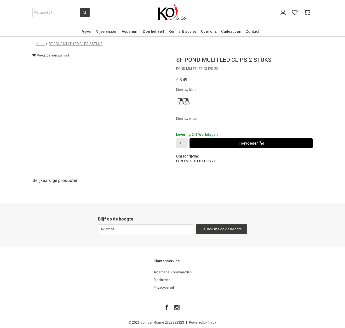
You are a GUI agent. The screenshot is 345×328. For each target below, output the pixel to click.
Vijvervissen (106, 31)
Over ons (209, 31)
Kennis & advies (183, 31)
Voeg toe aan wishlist (50, 55)
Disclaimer (162, 280)
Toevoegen (251, 143)
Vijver (87, 31)
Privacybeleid (164, 287)
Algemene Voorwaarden (173, 272)
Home (40, 44)
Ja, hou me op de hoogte (221, 229)
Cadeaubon (231, 31)
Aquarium (130, 31)
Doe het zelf (153, 31)
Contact (252, 31)
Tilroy (212, 322)
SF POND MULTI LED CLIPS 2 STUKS (76, 44)
